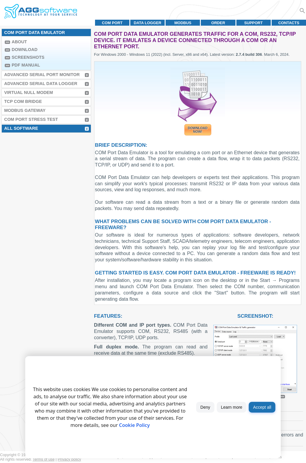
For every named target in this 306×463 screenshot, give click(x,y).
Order (218, 23)
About (19, 41)
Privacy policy (69, 459)
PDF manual (26, 65)
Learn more (231, 407)
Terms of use (43, 459)
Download (24, 49)
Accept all (262, 407)
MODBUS (182, 23)
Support (253, 23)
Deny (205, 407)
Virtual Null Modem (28, 92)
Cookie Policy (134, 425)
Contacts (288, 23)
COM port (112, 23)
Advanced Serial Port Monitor (42, 74)
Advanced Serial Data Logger (40, 83)
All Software (21, 128)
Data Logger (147, 23)
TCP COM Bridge (23, 101)
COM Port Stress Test (31, 119)
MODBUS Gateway (24, 110)
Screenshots (28, 57)
